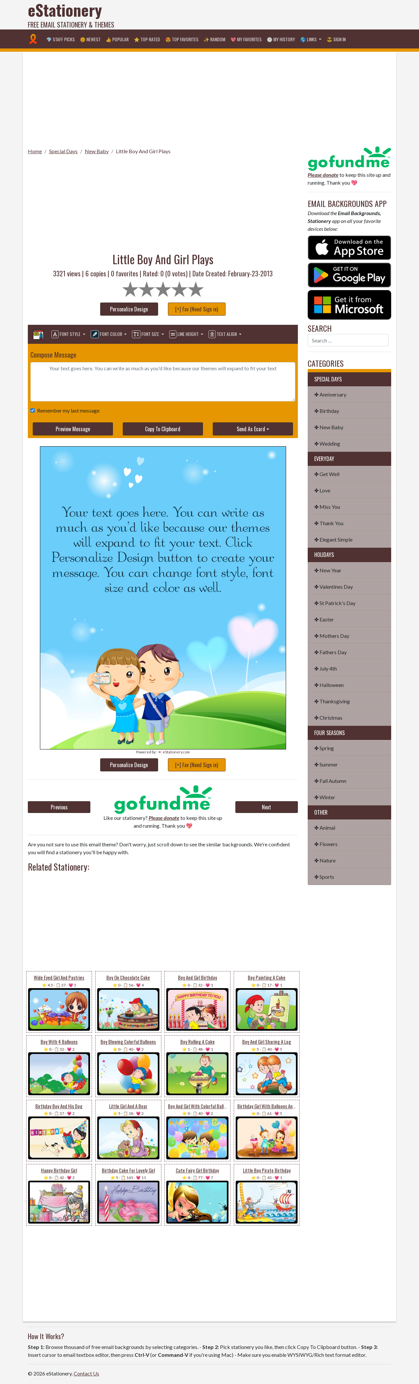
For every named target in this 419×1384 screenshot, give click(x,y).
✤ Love (322, 490)
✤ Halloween (329, 685)
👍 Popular (117, 39)
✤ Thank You (328, 523)
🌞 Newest (90, 39)
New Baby (97, 151)
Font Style (66, 334)
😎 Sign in (336, 39)
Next (266, 807)
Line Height (184, 334)
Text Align (223, 334)
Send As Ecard (251, 429)
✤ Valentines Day (333, 586)
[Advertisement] (272, 14)
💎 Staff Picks (60, 39)
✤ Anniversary (330, 394)
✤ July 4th (325, 668)
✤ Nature (325, 860)
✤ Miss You (327, 507)
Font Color (107, 334)
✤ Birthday (326, 411)
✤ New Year (327, 570)
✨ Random (214, 39)
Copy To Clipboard (162, 429)
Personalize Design (129, 309)
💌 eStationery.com (173, 752)
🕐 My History (281, 39)
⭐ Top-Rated (147, 39)
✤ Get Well (326, 474)
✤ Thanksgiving (332, 701)
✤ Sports (324, 877)
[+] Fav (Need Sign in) (196, 309)
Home (35, 151)
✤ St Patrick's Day (334, 603)
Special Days (63, 151)
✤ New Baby (328, 427)
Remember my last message (67, 410)
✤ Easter (324, 619)
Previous (59, 807)
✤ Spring (324, 748)
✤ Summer (326, 764)
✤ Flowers (325, 844)
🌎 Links (309, 39)
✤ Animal (324, 827)
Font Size (146, 334)
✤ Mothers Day (331, 636)
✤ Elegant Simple (333, 539)
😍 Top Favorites (181, 39)
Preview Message (73, 429)
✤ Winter (324, 797)
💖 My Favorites (246, 39)
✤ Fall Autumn (330, 781)
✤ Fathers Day (330, 652)
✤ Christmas (328, 717)
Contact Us (86, 1373)
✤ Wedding (327, 443)
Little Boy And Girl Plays (143, 151)
